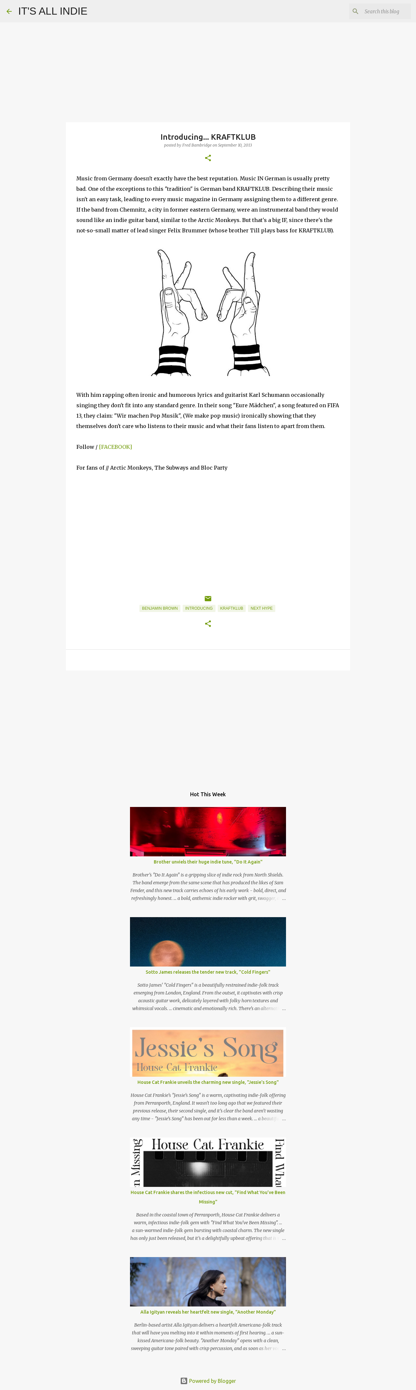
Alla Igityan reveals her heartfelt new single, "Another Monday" (208, 1312)
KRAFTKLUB (231, 608)
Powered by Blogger (208, 1381)
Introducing (199, 608)
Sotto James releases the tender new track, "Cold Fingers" (208, 972)
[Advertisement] (208, 725)
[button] (208, 158)
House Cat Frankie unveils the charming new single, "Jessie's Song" (208, 1082)
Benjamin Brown (160, 608)
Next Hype (262, 608)
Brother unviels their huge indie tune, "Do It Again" (208, 861)
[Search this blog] (377, 11)
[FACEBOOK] (116, 447)
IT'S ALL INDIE (52, 11)
